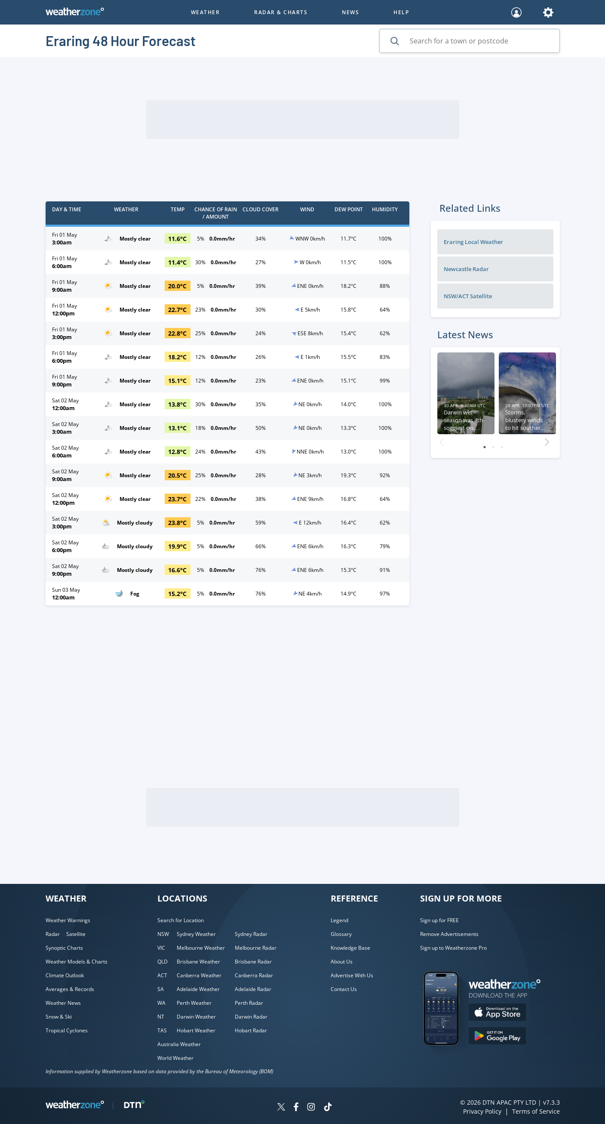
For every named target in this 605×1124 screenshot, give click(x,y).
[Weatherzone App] (448, 1056)
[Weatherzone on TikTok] (328, 1107)
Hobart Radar (251, 1030)
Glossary (341, 934)
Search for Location (180, 920)
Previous (441, 439)
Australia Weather (179, 1044)
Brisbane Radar (253, 961)
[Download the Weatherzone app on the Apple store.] (497, 1013)
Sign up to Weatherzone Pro (453, 947)
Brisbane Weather (198, 961)
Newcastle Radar (466, 269)
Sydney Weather (196, 934)
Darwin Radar (251, 1016)
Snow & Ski (59, 1016)
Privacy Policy (482, 1111)
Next (547, 439)
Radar (53, 934)
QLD (162, 961)
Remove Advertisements (449, 934)
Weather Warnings (68, 920)
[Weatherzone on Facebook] (296, 1107)
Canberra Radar (254, 975)
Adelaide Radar (253, 989)
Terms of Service (536, 1111)
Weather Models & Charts (76, 961)
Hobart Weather (196, 1030)
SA (160, 989)
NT (160, 1016)
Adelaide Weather (198, 989)
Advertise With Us (352, 975)
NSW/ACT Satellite (468, 296)
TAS (162, 1030)
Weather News (63, 1003)
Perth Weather (194, 1003)
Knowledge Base (350, 947)
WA (161, 1003)
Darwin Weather (196, 1016)
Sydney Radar (251, 934)
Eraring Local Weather (473, 242)
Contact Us (344, 989)
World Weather (175, 1058)
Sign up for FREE (439, 920)
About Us (342, 961)
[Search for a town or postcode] (469, 40)
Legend (339, 920)
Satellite (76, 934)
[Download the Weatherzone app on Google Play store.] (497, 1037)
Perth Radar (249, 1003)
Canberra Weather (199, 975)
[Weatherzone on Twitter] (281, 1107)
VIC (161, 947)
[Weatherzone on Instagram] (311, 1107)
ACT (162, 975)
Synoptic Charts (64, 947)
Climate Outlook (65, 975)
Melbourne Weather (201, 947)
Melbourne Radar (255, 947)
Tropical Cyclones (67, 1030)
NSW (163, 934)
